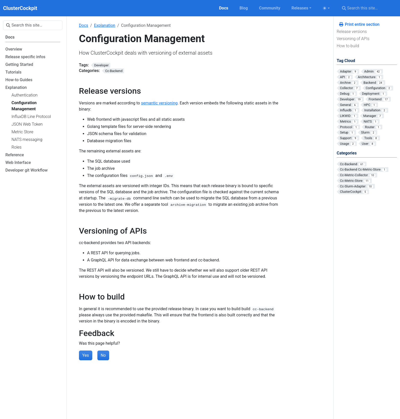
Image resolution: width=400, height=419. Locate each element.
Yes (85, 355)
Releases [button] (299, 8)
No (103, 355)
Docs (83, 25)
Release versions (352, 31)
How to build (348, 45)
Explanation (104, 25)
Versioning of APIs (353, 38)
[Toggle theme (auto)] (326, 8)
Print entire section (359, 24)
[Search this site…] (368, 8)
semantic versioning (159, 103)
